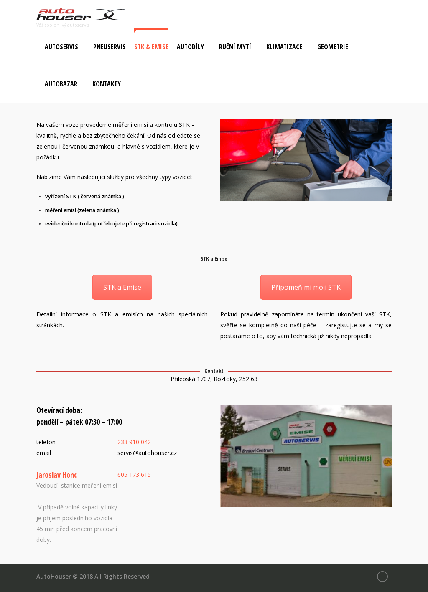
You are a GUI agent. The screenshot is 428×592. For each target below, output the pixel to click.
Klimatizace (284, 47)
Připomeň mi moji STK (306, 287)
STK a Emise (122, 287)
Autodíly (190, 47)
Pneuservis (109, 47)
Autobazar (61, 84)
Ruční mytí (235, 47)
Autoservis (61, 47)
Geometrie (332, 47)
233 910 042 (134, 442)
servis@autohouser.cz (147, 453)
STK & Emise (151, 47)
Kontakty (106, 84)
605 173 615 (134, 474)
